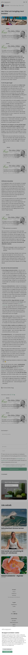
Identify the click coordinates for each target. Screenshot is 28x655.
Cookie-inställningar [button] (7, 649)
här (13, 645)
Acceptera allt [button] (7, 651)
